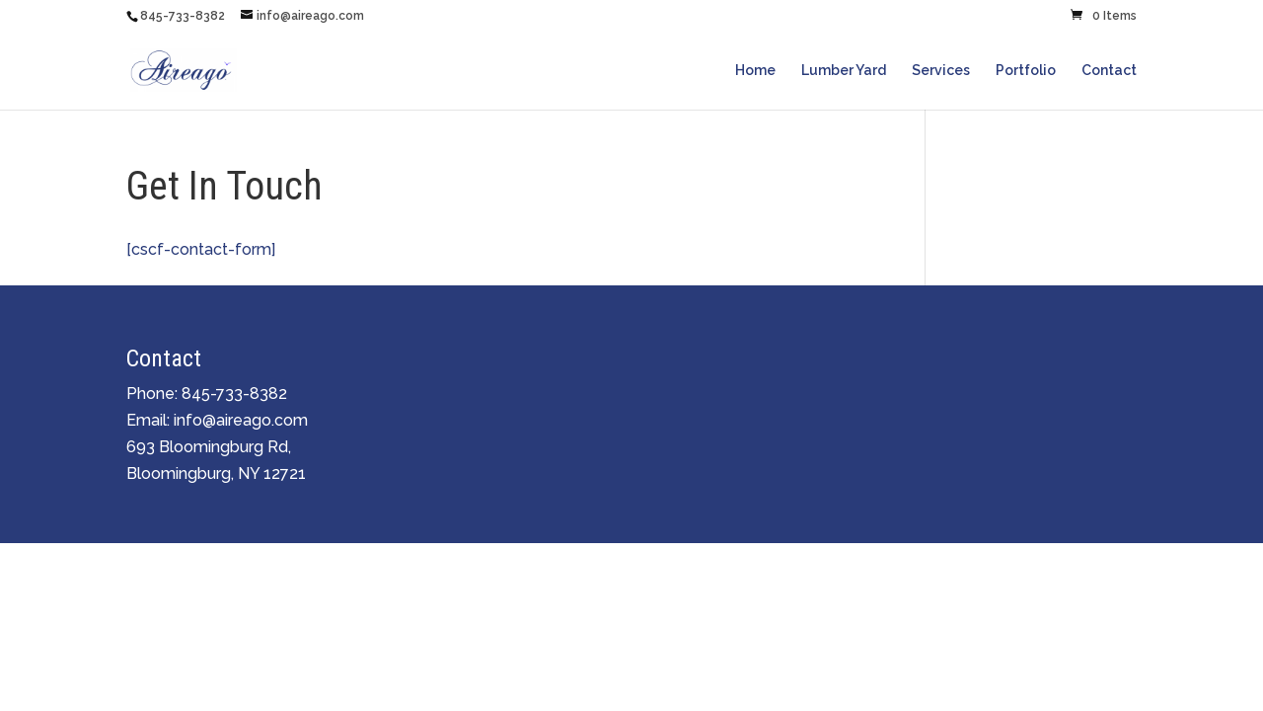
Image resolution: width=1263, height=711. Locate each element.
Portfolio (1026, 70)
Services (941, 70)
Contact (1109, 70)
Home (755, 70)
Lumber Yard (843, 70)
